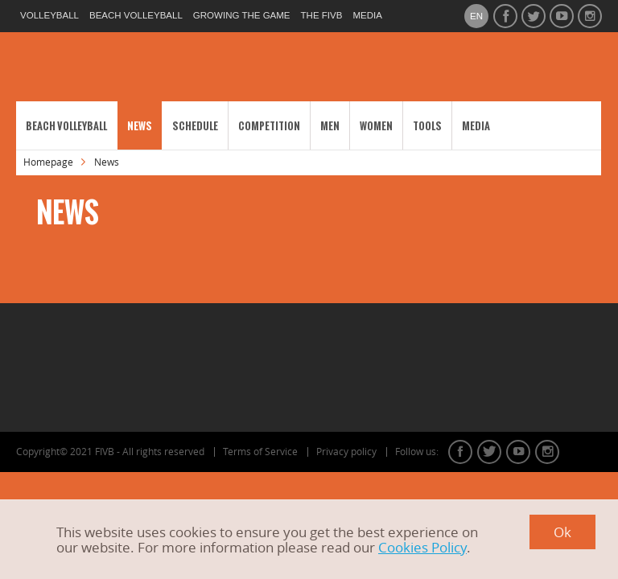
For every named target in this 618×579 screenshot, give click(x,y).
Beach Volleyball (66, 125)
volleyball (49, 15)
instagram (547, 452)
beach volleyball (136, 15)
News (139, 125)
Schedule (195, 125)
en (476, 16)
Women (376, 125)
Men (330, 125)
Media (476, 125)
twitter (489, 452)
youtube (518, 452)
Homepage (48, 162)
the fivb (322, 15)
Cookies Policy (422, 547)
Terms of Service (260, 452)
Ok (562, 532)
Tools (427, 125)
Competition (269, 125)
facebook (460, 452)
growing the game (241, 15)
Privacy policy (346, 452)
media (366, 15)
